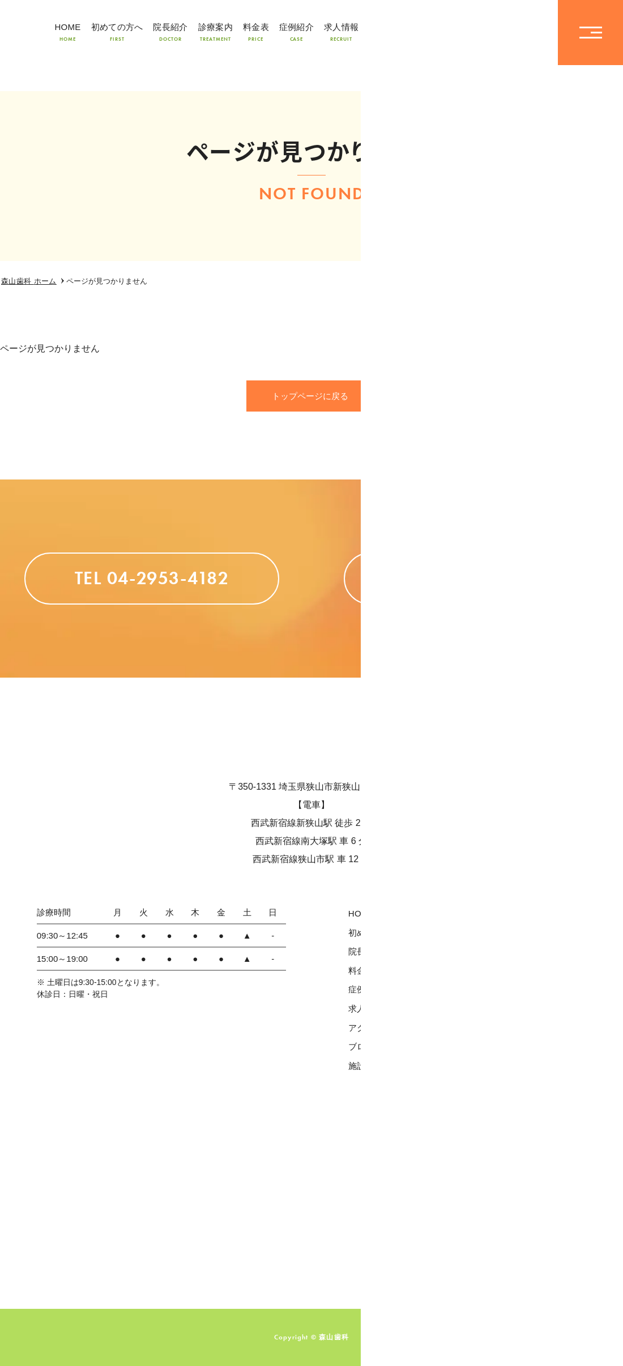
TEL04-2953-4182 (478, 32)
